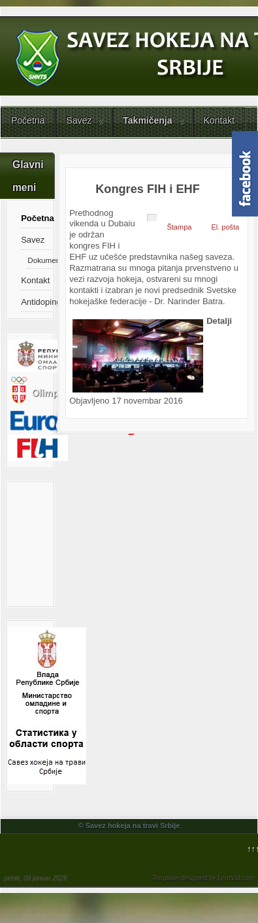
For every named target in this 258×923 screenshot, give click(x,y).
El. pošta (225, 227)
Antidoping (36, 302)
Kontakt (219, 120)
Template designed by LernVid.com (203, 878)
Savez (78, 120)
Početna (27, 120)
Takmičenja (147, 120)
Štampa (179, 227)
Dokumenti (39, 260)
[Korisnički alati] (152, 218)
